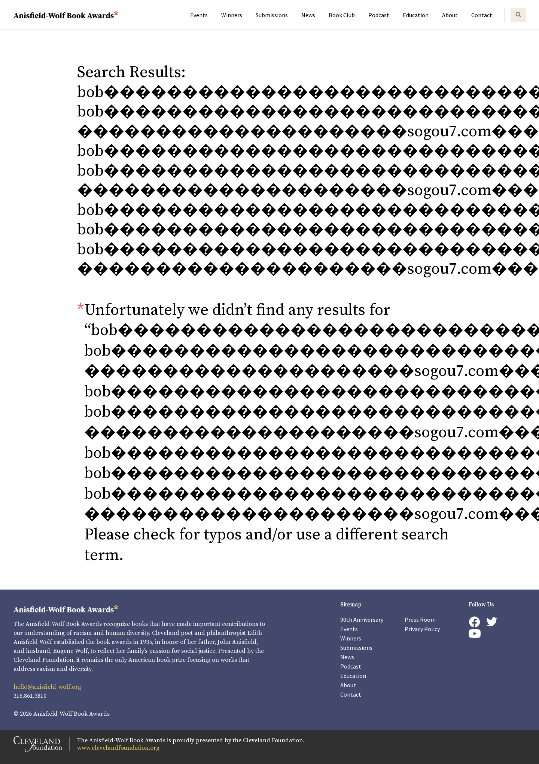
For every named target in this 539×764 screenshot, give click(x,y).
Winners (231, 15)
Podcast (378, 15)
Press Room (420, 619)
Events (199, 15)
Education (416, 15)
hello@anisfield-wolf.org (47, 687)
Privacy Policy (422, 629)
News (308, 15)
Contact (481, 15)
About (450, 15)
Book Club (342, 15)
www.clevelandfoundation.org (118, 748)
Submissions (272, 15)
